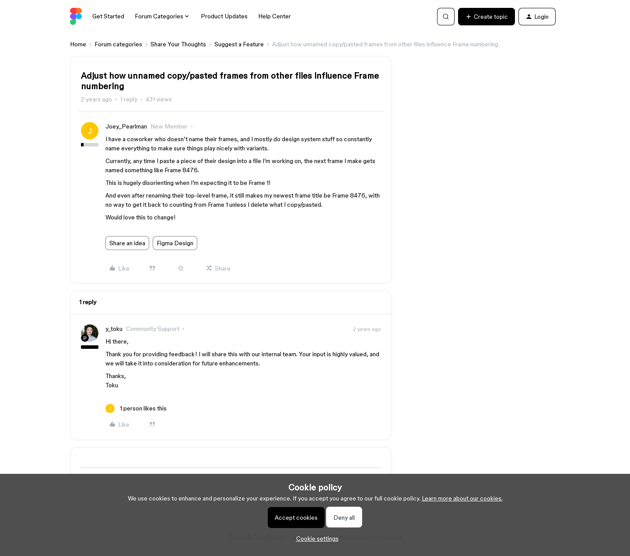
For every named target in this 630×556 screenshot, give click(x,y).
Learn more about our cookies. (462, 498)
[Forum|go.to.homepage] (76, 16)
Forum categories (118, 44)
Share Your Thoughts (178, 44)
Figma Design (175, 243)
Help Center (274, 16)
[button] (486, 16)
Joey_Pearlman (126, 126)
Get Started (108, 16)
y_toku (113, 328)
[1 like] (136, 408)
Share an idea (127, 243)
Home (78, 44)
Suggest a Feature (239, 44)
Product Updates (224, 16)
